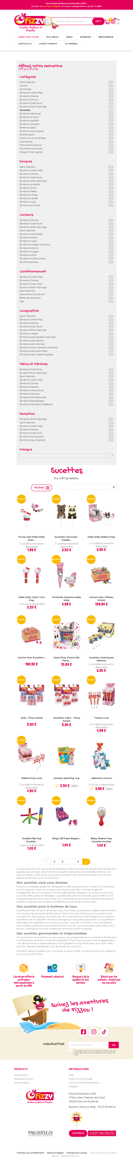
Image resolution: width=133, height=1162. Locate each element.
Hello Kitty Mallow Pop (101, 536)
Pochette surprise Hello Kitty (66, 599)
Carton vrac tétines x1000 (101, 599)
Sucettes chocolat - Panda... (66, 538)
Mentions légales (55, 1153)
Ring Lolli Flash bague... (66, 838)
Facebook (83, 1031)
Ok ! (98, 21)
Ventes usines (21, 1082)
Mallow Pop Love (31, 778)
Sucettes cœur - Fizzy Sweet (66, 719)
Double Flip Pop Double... (31, 840)
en (118, 23)
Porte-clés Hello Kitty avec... (32, 538)
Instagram (93, 1031)
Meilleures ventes (23, 1079)
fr (118, 19)
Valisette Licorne (101, 778)
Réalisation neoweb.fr (70, 1156)
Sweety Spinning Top (66, 778)
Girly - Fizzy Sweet (32, 717)
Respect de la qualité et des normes (80, 979)
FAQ (71, 1075)
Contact (78, 1133)
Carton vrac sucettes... (31, 657)
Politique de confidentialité (30, 1153)
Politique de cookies (76, 1153)
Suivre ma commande (81, 1079)
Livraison (73, 1086)
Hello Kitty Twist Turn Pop (32, 599)
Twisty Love (101, 717)
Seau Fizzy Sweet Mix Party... (66, 659)
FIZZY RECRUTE (102, 1133)
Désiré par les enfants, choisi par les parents (109, 979)
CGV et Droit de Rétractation (84, 1082)
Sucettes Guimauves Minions (101, 659)
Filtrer (39, 488)
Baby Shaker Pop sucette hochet (101, 840)
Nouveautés (20, 1075)
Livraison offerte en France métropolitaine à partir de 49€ (23, 981)
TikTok (104, 1031)
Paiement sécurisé (52, 976)
